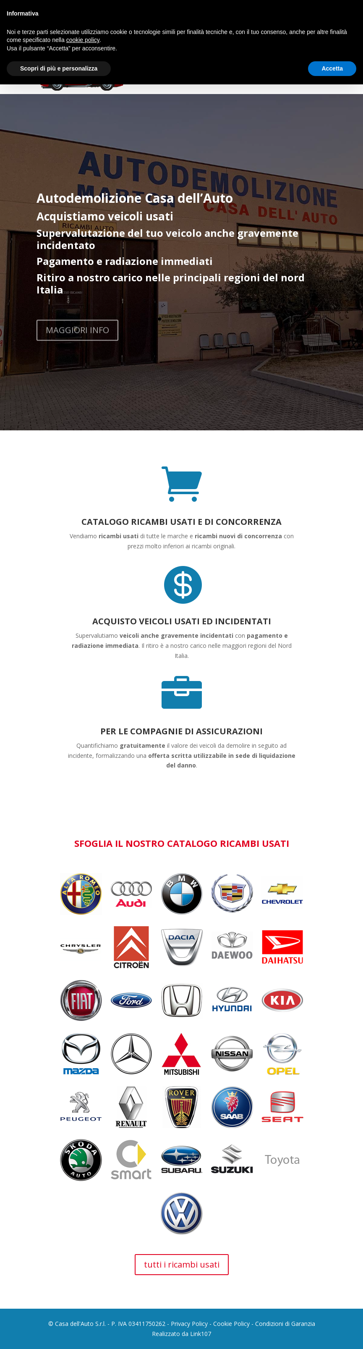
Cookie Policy (231, 1324)
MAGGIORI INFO (77, 340)
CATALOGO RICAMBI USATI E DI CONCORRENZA (181, 521)
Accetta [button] (332, 68)
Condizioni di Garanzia (285, 1324)
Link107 (200, 1334)
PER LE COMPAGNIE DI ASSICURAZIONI (181, 731)
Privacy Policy (189, 1324)
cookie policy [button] (82, 40)
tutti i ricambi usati (181, 1264)
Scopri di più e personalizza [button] (58, 68)
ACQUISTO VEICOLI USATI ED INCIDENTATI (181, 621)
